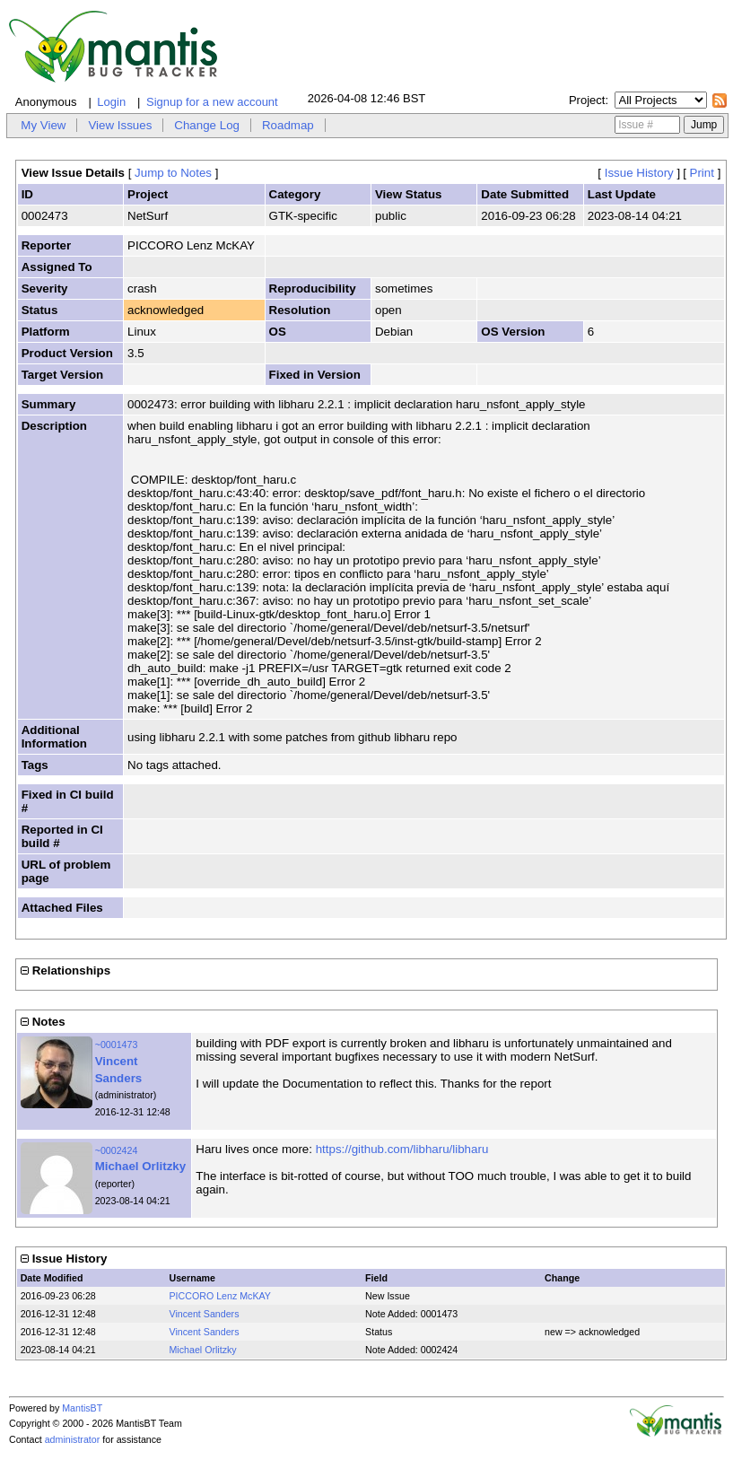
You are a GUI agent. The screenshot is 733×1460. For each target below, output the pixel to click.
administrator (72, 1439)
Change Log (207, 125)
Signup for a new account (212, 102)
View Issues (120, 125)
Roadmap (288, 125)
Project (587, 100)
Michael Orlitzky (140, 1166)
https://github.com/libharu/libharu (402, 1149)
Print (702, 172)
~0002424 (116, 1150)
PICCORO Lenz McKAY (220, 1295)
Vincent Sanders (204, 1313)
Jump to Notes (173, 172)
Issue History (639, 172)
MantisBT (82, 1408)
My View (43, 125)
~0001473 (116, 1044)
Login (111, 102)
